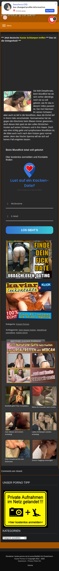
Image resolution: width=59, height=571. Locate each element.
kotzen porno (22, 332)
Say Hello (50, 10)
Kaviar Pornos (19, 559)
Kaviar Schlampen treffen (32, 37)
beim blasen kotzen (27, 330)
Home (30, 565)
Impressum (22, 561)
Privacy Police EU (34, 561)
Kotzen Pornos (22, 324)
